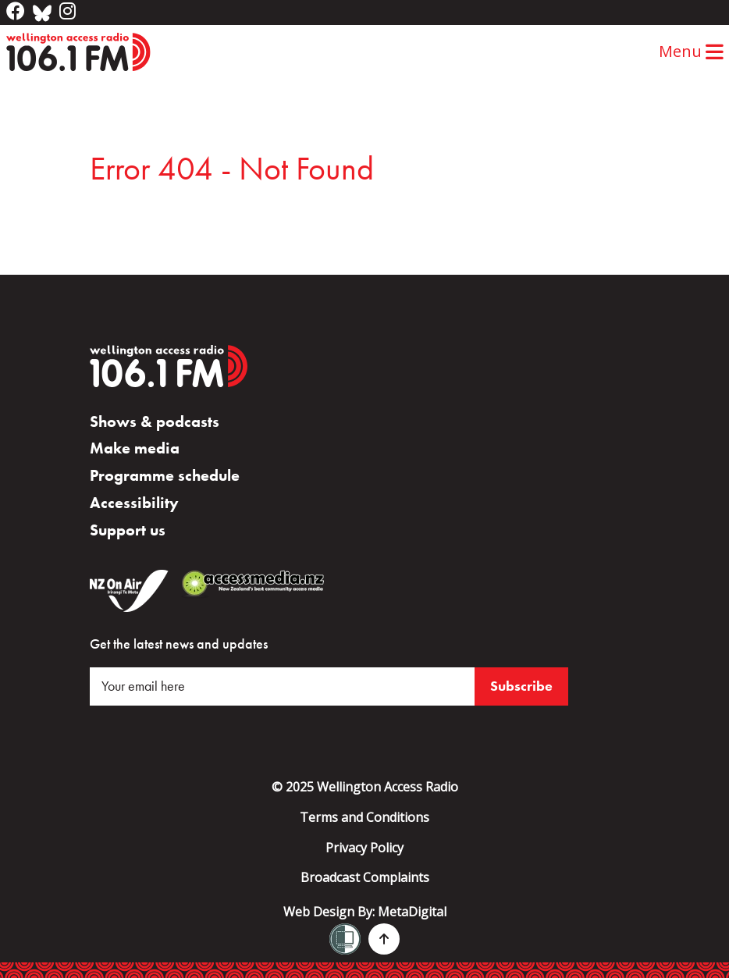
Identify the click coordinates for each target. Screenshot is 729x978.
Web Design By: (364, 911)
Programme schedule (165, 475)
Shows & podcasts (154, 421)
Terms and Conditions (364, 817)
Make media (135, 448)
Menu (691, 51)
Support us (127, 530)
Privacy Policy (364, 847)
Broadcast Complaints (364, 877)
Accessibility (134, 503)
